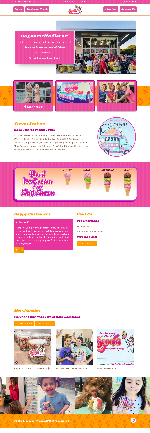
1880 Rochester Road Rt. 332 (45, 65)
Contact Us (128, 12)
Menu (18, 12)
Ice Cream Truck (37, 12)
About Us (111, 12)
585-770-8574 (128, 2)
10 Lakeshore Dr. (44, 59)
